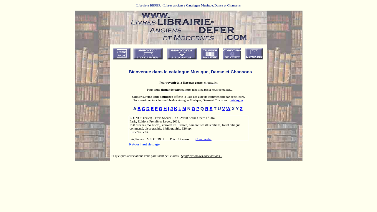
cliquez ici (211, 82)
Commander (203, 139)
